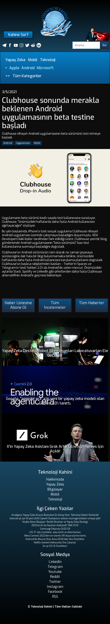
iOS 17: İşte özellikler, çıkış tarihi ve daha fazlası (55, 532)
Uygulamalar (23, 143)
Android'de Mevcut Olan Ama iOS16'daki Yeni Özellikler (55, 539)
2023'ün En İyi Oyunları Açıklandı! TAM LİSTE (55, 525)
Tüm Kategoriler (27, 76)
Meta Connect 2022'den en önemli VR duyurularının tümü (55, 535)
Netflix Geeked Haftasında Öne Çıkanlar (55, 542)
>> (7, 76)
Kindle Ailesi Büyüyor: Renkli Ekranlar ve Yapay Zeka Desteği (55, 521)
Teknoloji (47, 59)
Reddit (55, 576)
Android (28, 67)
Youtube (55, 571)
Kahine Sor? (18, 34)
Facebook (55, 591)
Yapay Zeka (15, 59)
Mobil (32, 59)
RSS (55, 596)
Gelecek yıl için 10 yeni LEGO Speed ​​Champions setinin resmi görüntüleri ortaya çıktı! (55, 518)
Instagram (55, 586)
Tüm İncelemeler (55, 305)
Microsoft (45, 67)
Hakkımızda (55, 479)
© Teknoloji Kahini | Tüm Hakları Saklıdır (55, 606)
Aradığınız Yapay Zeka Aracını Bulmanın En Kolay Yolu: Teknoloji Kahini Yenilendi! (55, 515)
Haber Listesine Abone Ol (18, 305)
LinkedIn (55, 561)
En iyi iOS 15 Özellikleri (55, 546)
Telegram (55, 566)
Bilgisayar (55, 489)
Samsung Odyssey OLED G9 (55, 528)
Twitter (55, 581)
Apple (14, 67)
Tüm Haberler (91, 302)
